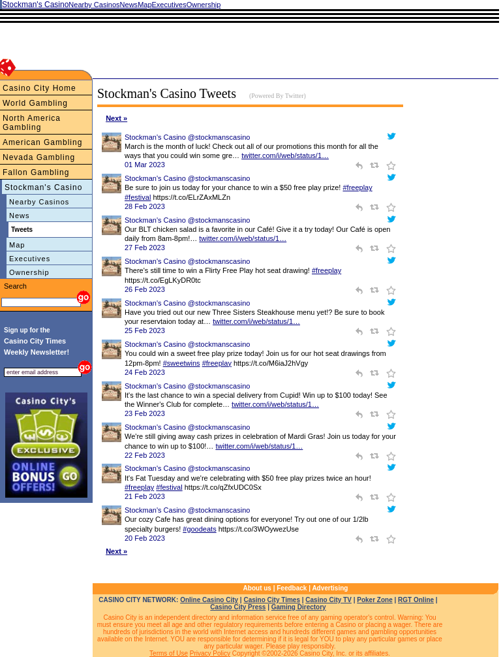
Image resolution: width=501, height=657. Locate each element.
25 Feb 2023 (145, 330)
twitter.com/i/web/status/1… (285, 155)
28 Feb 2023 (145, 206)
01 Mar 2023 (145, 164)
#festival (138, 197)
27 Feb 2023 (145, 247)
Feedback (292, 588)
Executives (29, 259)
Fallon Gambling (36, 172)
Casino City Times (271, 599)
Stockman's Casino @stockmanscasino (187, 137)
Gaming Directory (298, 607)
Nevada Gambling (39, 157)
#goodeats (199, 529)
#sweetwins (181, 363)
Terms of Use (168, 653)
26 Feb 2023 (145, 289)
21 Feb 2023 (145, 496)
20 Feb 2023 (145, 538)
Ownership (29, 272)
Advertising (330, 588)
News (19, 215)
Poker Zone (374, 599)
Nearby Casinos (39, 202)
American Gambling (42, 142)
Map (17, 245)
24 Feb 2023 (145, 372)
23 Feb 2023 (145, 413)
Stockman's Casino (43, 187)
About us (257, 588)
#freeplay (357, 187)
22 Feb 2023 (145, 455)
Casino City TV (328, 599)
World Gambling (35, 103)
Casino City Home (39, 88)
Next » (116, 118)
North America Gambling (32, 123)
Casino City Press (238, 607)
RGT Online (416, 599)
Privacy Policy (210, 653)
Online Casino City (209, 599)
